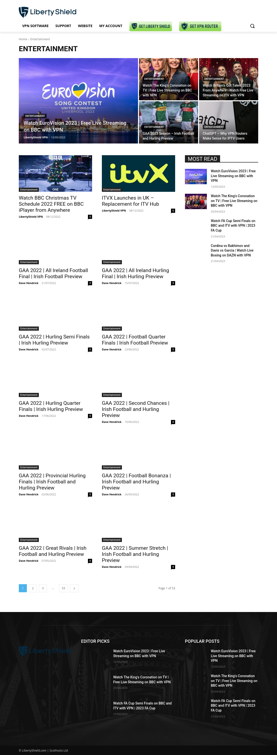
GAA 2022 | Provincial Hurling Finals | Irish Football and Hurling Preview (52, 482)
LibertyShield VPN (31, 216)
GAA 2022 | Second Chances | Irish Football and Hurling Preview (135, 409)
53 (63, 588)
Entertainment (35, 116)
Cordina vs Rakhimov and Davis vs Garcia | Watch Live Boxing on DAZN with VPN (232, 250)
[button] (252, 26)
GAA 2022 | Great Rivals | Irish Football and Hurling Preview (52, 551)
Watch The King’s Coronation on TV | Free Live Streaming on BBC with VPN (234, 200)
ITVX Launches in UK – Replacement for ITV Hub (130, 201)
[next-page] (74, 588)
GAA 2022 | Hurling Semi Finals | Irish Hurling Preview (54, 340)
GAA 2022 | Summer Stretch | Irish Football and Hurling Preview (135, 554)
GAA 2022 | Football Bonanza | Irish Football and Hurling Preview (136, 482)
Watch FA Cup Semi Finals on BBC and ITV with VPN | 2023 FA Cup (233, 225)
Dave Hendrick (28, 283)
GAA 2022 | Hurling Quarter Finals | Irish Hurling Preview (51, 406)
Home (23, 39)
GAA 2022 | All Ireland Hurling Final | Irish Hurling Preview (135, 273)
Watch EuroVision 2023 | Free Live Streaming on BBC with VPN (233, 176)
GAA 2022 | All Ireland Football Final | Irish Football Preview (53, 273)
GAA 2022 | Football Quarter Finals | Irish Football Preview (135, 340)
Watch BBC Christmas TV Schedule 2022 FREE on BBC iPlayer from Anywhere (51, 204)
